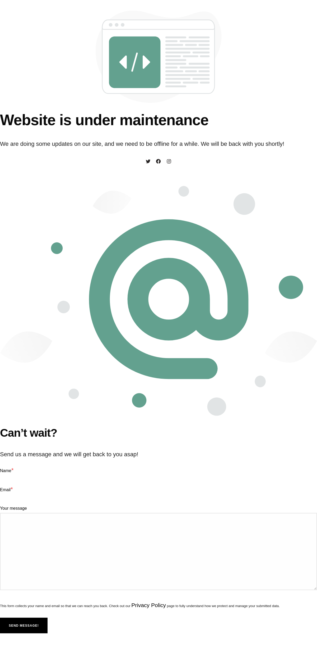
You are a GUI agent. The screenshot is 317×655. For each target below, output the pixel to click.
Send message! (24, 626)
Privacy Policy (149, 605)
